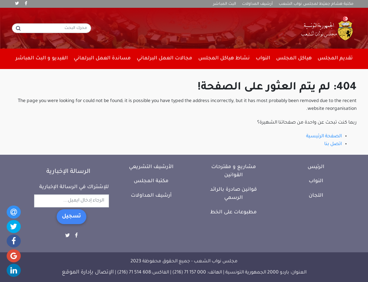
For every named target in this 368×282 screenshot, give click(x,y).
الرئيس (316, 167)
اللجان (316, 196)
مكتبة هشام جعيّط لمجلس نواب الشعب (316, 4)
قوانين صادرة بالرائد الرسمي (233, 194)
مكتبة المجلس (151, 181)
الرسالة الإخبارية (68, 171)
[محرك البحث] (51, 28)
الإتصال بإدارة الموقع (88, 273)
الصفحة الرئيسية (324, 136)
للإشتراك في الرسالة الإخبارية (74, 187)
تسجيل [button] (71, 217)
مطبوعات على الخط (233, 212)
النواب (316, 181)
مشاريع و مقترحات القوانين (233, 171)
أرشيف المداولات (257, 4)
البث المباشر (224, 4)
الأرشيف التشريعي (151, 167)
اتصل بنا (333, 144)
